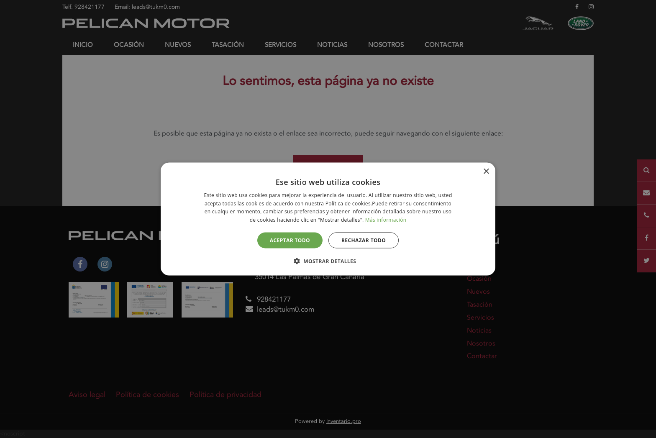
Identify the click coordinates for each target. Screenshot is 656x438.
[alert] (328, 219)
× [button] (486, 171)
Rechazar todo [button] (363, 240)
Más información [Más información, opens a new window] (385, 219)
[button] (328, 261)
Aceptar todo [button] (290, 240)
